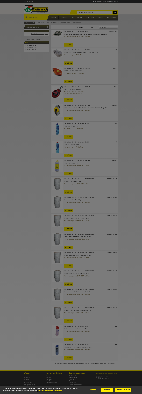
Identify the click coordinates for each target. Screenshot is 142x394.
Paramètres (93, 391)
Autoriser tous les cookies (123, 391)
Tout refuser (107, 391)
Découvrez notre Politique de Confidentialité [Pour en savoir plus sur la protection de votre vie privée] (50, 392)
